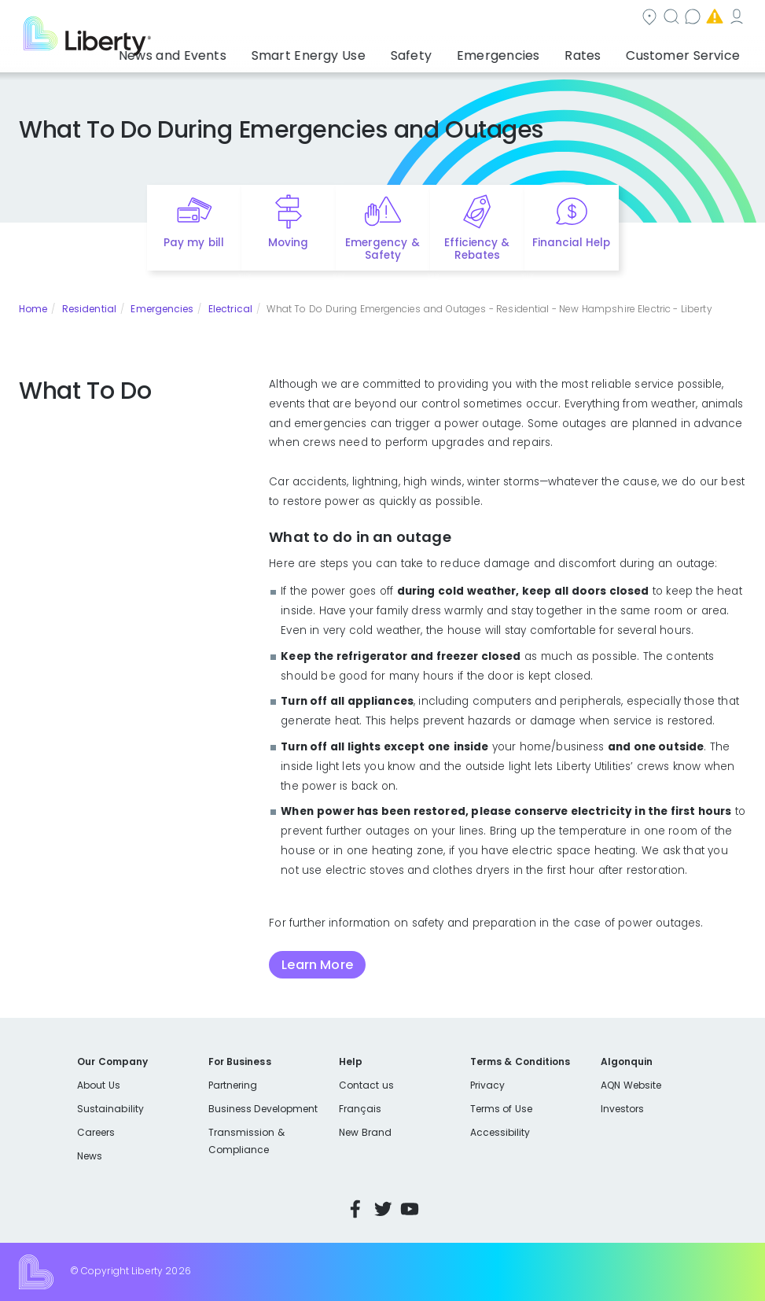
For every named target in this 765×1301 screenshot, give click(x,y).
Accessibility (500, 1132)
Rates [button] (604, 51)
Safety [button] (467, 51)
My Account (711, 18)
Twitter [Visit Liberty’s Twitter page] (383, 1209)
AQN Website (631, 1085)
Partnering (233, 1085)
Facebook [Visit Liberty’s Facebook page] (355, 1209)
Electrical (230, 308)
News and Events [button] (268, 51)
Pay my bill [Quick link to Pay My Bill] (194, 242)
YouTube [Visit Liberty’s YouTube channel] (409, 1209)
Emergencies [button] (537, 51)
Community (347, 18)
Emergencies (612, 18)
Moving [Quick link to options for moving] (288, 242)
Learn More (316, 965)
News (89, 1156)
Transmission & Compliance (246, 1141)
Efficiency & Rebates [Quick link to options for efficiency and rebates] (476, 249)
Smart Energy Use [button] (383, 51)
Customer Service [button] (687, 51)
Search (432, 18)
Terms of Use (501, 1108)
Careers (96, 1132)
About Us (98, 1085)
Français (360, 1108)
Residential (89, 308)
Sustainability (110, 1108)
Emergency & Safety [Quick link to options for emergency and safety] (382, 249)
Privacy (487, 1085)
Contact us (515, 18)
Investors (623, 1108)
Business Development (263, 1108)
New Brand (365, 1132)
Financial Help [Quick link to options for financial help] (571, 242)
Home (33, 308)
